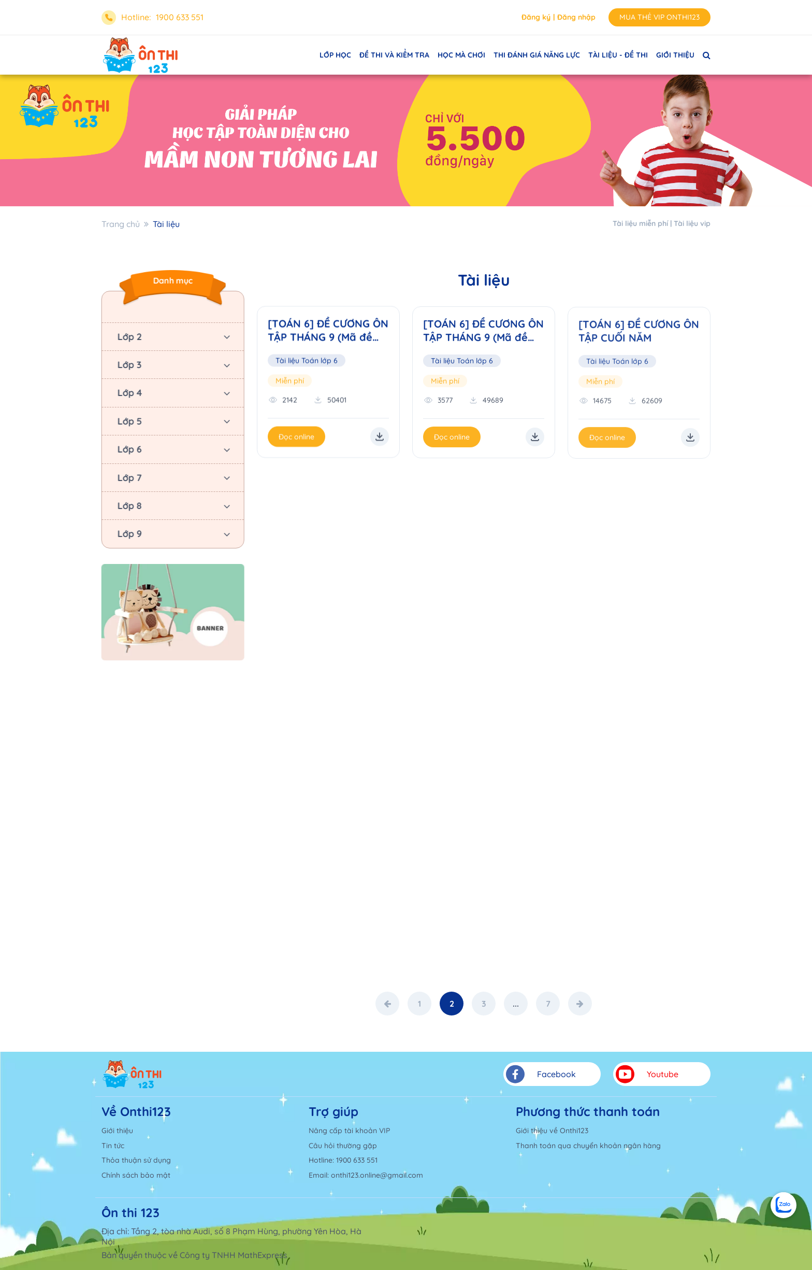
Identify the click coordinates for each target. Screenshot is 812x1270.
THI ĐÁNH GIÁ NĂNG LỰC (537, 55)
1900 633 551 (180, 17)
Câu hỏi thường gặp (343, 1145)
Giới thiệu (117, 1130)
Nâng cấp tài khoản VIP (349, 1130)
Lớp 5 (128, 421)
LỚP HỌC (335, 55)
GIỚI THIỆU (675, 55)
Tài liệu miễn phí (640, 223)
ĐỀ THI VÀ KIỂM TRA (394, 55)
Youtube (647, 1074)
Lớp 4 (128, 393)
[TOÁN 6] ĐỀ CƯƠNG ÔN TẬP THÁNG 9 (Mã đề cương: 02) (483, 332)
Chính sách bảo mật (136, 1175)
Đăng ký (535, 17)
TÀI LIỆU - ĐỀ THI (618, 55)
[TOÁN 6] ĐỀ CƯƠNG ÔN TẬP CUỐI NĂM (638, 333)
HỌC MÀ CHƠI (461, 55)
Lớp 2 (128, 337)
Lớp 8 (128, 506)
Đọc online (296, 437)
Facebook (541, 1074)
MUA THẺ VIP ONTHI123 (659, 17)
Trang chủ (121, 224)
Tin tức (113, 1145)
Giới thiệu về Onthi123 (552, 1130)
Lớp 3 (128, 365)
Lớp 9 (128, 534)
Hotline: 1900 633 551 (343, 1160)
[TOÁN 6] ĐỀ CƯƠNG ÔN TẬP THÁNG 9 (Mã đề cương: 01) (328, 331)
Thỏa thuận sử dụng (136, 1160)
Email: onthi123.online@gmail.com (366, 1175)
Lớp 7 (128, 478)
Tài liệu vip (692, 223)
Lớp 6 (128, 449)
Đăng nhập (576, 17)
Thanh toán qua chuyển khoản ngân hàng (588, 1145)
